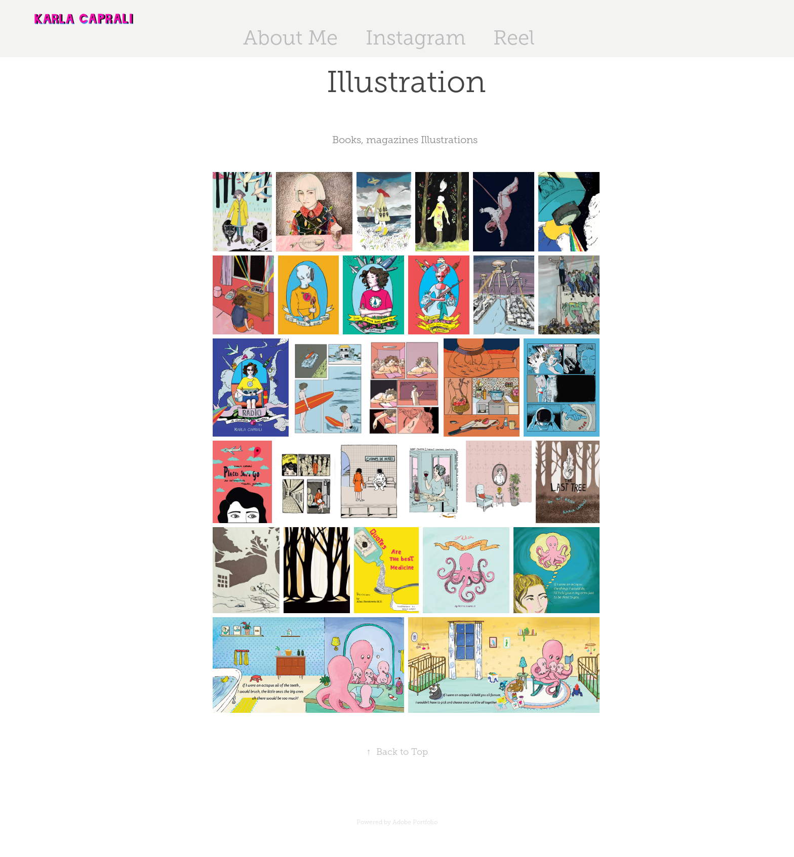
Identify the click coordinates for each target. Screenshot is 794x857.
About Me (290, 37)
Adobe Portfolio (415, 822)
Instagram (416, 37)
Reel (514, 37)
